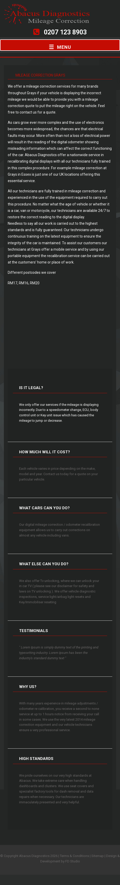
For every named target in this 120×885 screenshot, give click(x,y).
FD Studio (72, 861)
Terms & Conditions (74, 856)
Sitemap (97, 856)
